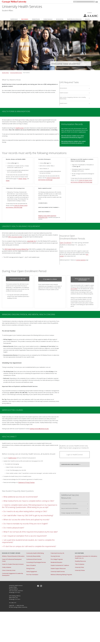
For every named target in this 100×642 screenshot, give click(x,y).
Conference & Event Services (37, 586)
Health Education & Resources (74, 14)
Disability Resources (76, 587)
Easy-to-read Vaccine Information (75, 521)
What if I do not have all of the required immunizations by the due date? (33, 554)
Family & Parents (36, 14)
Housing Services (55, 583)
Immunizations (70, 81)
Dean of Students (34, 592)
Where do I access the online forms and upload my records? (33, 541)
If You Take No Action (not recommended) (77, 279)
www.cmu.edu (20, 635)
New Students (24, 14)
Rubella (12, 176)
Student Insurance (48, 14)
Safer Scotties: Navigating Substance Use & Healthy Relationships (78, 91)
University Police (75, 594)
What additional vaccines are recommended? (27, 511)
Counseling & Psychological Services (39, 589)
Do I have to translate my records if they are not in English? (32, 545)
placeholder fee (38, 239)
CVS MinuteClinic (42, 198)
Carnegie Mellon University (22, 2)
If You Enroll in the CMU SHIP (22, 278)
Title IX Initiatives (76, 591)
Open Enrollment (73, 239)
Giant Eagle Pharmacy (43, 206)
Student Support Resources (58, 595)
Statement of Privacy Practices (33, 497)
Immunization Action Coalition (74, 516)
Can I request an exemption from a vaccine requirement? (32, 560)
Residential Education (56, 589)
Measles (22, 174)
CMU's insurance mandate (32, 233)
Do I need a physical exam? (20, 549)
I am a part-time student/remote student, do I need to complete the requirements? (30, 565)
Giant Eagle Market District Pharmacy (48, 202)
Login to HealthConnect (78, 466)
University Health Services (29, 7)
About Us (87, 14)
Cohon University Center (15, 600)
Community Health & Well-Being (38, 579)
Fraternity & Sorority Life (57, 579)
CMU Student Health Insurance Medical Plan (23, 247)
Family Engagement (35, 598)
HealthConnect (14, 14)
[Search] (77, 2)
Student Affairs (14, 11)
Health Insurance (71, 85)
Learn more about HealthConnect (76, 475)
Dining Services (34, 595)
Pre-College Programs (57, 586)
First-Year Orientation (36, 601)
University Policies (76, 597)
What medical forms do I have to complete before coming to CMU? (32, 516)
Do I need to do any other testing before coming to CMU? (32, 531)
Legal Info (11, 635)
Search (87, 2)
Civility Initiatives (13, 597)
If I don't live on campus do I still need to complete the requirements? (30, 571)
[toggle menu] (89, 2)
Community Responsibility (37, 583)
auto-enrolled (68, 288)
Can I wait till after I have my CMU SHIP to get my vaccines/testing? (28, 536)
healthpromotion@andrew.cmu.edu (46, 439)
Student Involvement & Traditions (60, 592)
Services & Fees (59, 14)
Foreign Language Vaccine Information (76, 525)
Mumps (27, 174)
